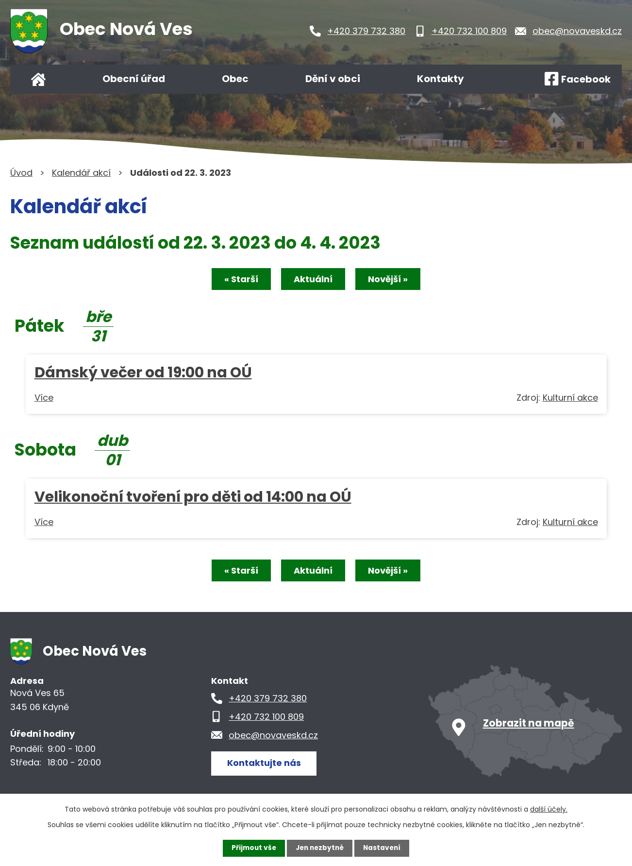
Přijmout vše (252, 848)
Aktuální (313, 279)
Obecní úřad (133, 78)
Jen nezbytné (319, 848)
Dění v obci (332, 78)
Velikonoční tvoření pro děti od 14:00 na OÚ (192, 497)
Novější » (390, 279)
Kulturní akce (570, 398)
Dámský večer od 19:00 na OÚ (143, 373)
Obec (235, 78)
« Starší (239, 279)
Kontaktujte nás (264, 764)
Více (43, 398)
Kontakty (440, 78)
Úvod (38, 79)
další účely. (548, 809)
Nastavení (384, 848)
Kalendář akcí (81, 173)
